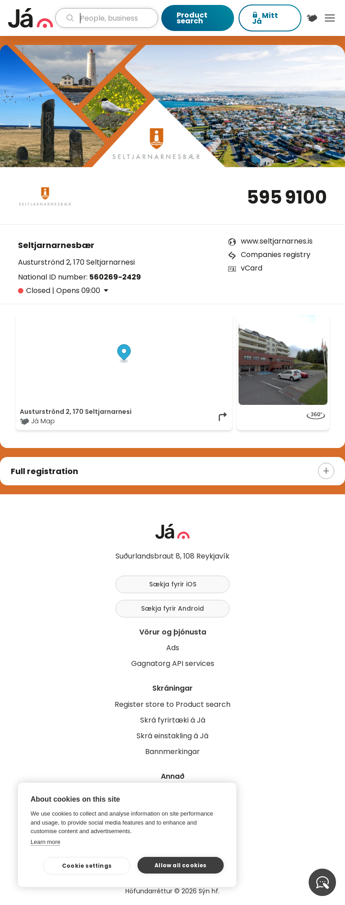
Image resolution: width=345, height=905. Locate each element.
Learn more (45, 841)
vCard (251, 268)
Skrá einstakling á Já (172, 736)
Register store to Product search (172, 704)
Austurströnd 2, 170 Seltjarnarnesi (76, 262)
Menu (330, 18)
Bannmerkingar (172, 751)
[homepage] (30, 18)
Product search (192, 18)
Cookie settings (86, 866)
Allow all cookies (180, 865)
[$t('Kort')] (312, 18)
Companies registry (275, 254)
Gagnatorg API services (172, 663)
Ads (172, 648)
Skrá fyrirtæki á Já (172, 720)
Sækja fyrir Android (172, 608)
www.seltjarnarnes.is (277, 241)
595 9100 (287, 197)
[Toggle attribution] (220, 324)
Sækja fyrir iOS (172, 584)
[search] (107, 18)
